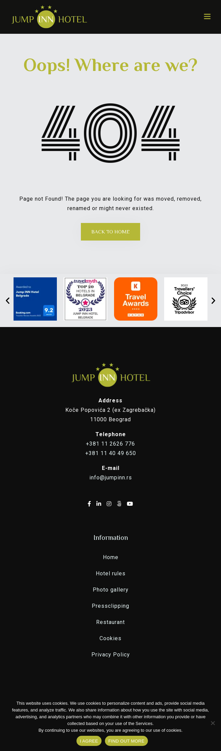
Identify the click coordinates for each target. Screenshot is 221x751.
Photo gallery (111, 589)
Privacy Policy (110, 654)
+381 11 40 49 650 (110, 453)
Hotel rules (111, 573)
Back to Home (110, 231)
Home (110, 557)
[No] (212, 723)
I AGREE (89, 741)
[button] (7, 300)
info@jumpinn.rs (110, 477)
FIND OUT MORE (126, 741)
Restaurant (110, 622)
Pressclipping (110, 606)
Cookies (110, 638)
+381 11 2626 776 (110, 444)
